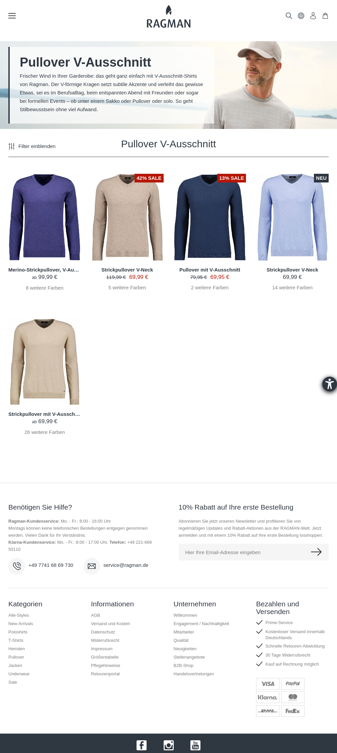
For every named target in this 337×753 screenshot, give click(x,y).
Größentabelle (104, 657)
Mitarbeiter (184, 631)
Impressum (101, 648)
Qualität (181, 640)
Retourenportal (105, 673)
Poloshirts (17, 631)
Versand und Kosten (110, 623)
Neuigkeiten (185, 648)
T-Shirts (15, 640)
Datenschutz (103, 631)
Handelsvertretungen (194, 673)
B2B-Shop (183, 665)
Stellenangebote (189, 657)
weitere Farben (45, 288)
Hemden (16, 648)
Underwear (19, 673)
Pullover (16, 657)
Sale (12, 682)
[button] (301, 17)
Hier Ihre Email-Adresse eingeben (223, 552)
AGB (95, 615)
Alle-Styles (18, 615)
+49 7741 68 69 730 (50, 565)
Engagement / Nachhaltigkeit (201, 623)
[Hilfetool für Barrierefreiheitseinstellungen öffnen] (329, 384)
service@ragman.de (125, 565)
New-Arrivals (20, 623)
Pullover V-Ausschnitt (168, 144)
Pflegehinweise (105, 665)
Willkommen (185, 615)
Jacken (15, 665)
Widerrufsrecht (105, 640)
